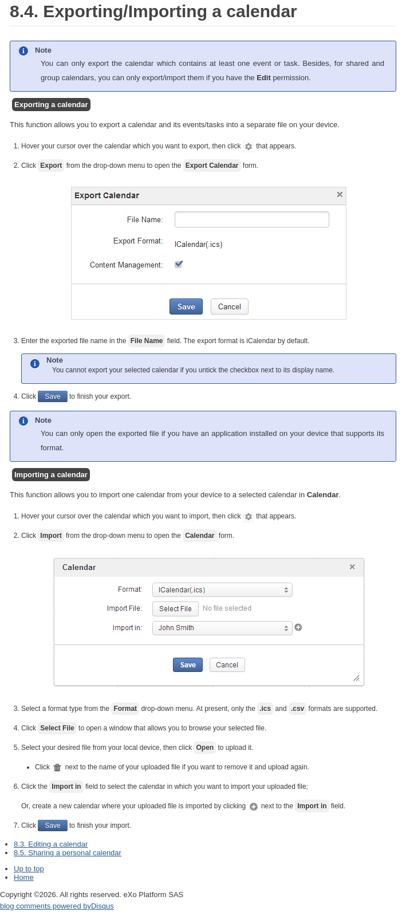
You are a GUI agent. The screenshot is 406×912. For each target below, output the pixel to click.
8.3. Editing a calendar (51, 844)
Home (24, 877)
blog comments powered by (57, 906)
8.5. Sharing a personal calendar (67, 852)
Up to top (29, 868)
